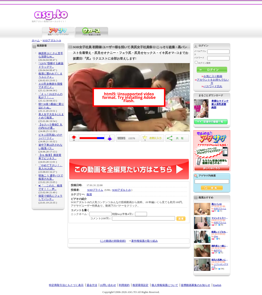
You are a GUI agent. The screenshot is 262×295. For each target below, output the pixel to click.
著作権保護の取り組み (144, 240)
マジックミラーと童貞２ (219, 218)
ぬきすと (218, 250)
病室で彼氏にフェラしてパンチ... (50, 197)
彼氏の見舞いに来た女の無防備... (219, 260)
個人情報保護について (164, 285)
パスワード (199, 58)
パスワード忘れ (213, 86)
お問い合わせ (108, 285)
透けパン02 (216, 204)
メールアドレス (200, 52)
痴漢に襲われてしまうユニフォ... (50, 75)
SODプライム (95, 189)
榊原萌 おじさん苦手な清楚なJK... (50, 55)
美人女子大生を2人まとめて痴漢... (51, 116)
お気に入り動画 (213, 76)
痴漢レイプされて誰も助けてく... (219, 232)
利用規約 (124, 285)
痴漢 (89, 194)
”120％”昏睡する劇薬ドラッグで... (50, 65)
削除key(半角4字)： (129, 214)
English (217, 285)
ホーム (36, 40)
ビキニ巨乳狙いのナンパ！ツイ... (50, 136)
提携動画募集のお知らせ (195, 285)
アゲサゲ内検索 (207, 175)
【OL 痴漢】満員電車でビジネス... (49, 157)
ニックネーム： (91, 214)
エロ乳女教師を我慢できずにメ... (50, 85)
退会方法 (92, 285)
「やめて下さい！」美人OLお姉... (50, 167)
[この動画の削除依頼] (113, 240)
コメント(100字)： (137, 218)
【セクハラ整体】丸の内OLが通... (50, 126)
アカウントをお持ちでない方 (213, 81)
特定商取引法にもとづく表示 (66, 285)
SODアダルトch (52, 40)
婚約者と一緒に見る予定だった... (219, 246)
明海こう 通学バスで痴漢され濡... (50, 177)
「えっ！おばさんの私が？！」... (50, 96)
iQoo (216, 236)
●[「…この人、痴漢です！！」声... (50, 187)
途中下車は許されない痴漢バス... (50, 146)
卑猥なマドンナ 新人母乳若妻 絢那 (220, 104)
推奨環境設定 (140, 285)
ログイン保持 (202, 63)
